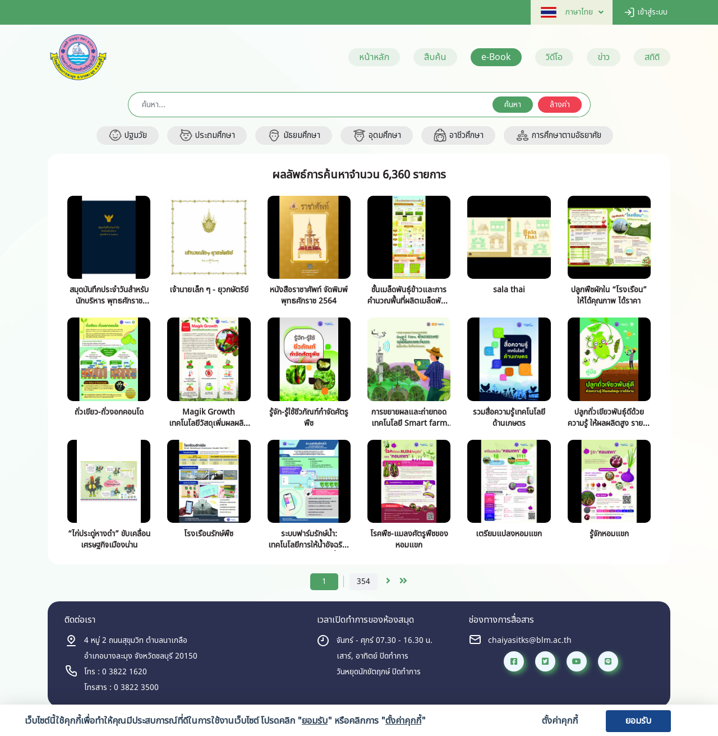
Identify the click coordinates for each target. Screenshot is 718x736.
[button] (567, 12)
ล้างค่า (560, 105)
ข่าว (603, 57)
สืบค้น (435, 57)
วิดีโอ (554, 57)
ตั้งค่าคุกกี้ (560, 721)
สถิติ (652, 57)
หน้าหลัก (374, 57)
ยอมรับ (638, 721)
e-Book (496, 57)
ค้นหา (512, 105)
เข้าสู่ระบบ (646, 12)
